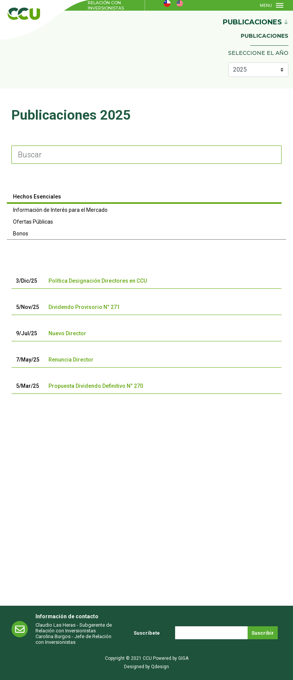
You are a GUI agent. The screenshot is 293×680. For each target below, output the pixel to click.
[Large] (146, 155)
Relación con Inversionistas (106, 5)
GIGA (183, 658)
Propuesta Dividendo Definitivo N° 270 (95, 386)
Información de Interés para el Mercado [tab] (60, 210)
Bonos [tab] (20, 233)
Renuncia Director (70, 360)
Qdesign (160, 666)
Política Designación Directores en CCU (97, 281)
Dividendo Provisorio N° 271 (84, 307)
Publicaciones (264, 35)
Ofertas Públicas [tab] (33, 222)
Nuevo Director (67, 333)
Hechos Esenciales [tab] (37, 197)
